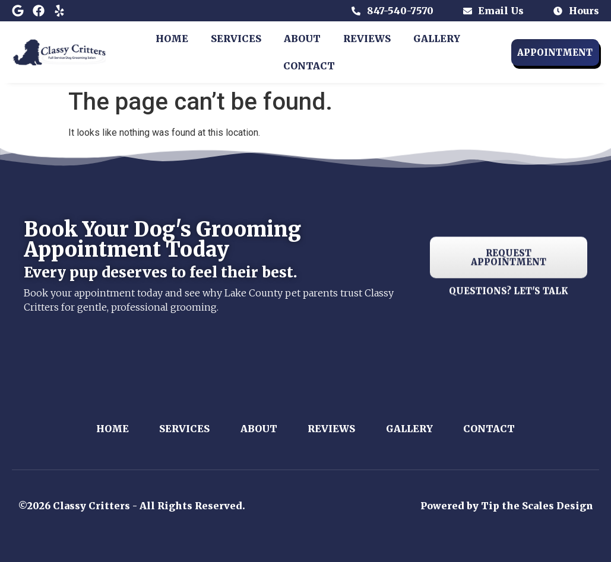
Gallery (436, 38)
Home (172, 38)
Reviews (367, 38)
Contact (309, 66)
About (302, 38)
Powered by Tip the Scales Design (506, 506)
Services (236, 38)
